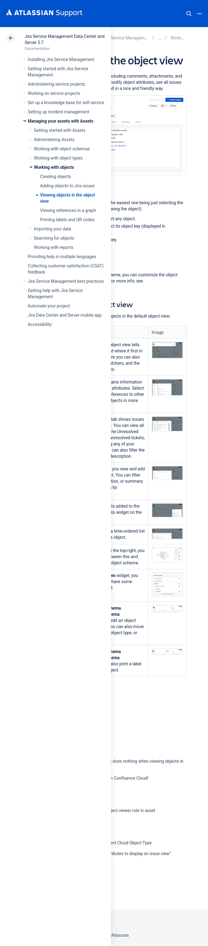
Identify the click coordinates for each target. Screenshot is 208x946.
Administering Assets (54, 139)
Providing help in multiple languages (62, 256)
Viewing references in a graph (68, 210)
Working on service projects (54, 93)
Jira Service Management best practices (66, 281)
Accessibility (39, 324)
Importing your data (52, 228)
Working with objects (54, 167)
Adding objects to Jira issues (67, 185)
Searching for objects (54, 238)
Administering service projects (56, 84)
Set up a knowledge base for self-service (66, 102)
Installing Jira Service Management (61, 59)
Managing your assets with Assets (60, 121)
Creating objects (55, 176)
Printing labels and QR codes (67, 219)
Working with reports (53, 247)
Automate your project (49, 305)
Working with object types (58, 158)
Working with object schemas (62, 148)
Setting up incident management (58, 111)
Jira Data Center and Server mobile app (65, 315)
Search (189, 13)
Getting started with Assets (59, 130)
